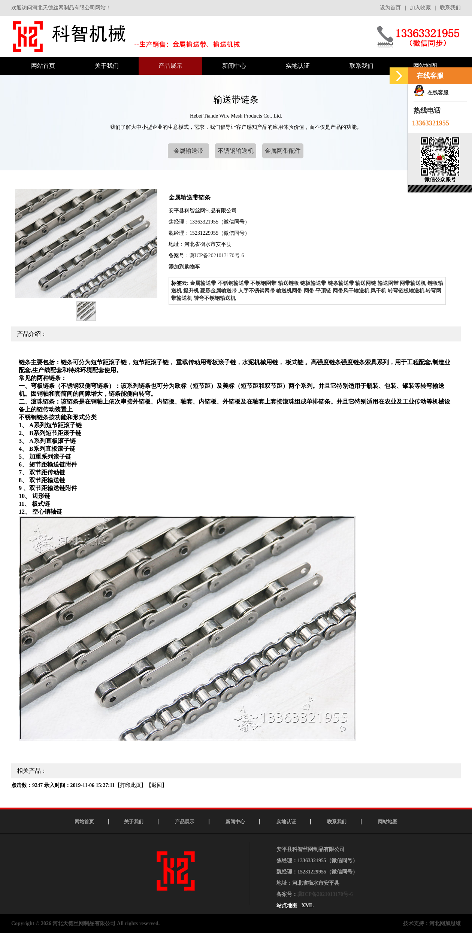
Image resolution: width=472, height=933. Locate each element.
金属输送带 (188, 151)
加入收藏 (420, 7)
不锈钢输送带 (233, 283)
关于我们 (133, 821)
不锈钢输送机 (236, 151)
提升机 (191, 291)
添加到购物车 (184, 267)
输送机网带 (289, 291)
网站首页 (84, 821)
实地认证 (286, 821)
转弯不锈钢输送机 (215, 298)
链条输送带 (341, 283)
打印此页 (130, 785)
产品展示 (184, 821)
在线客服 (431, 92)
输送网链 (365, 283)
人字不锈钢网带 (256, 291)
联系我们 (450, 7)
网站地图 (387, 821)
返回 (156, 785)
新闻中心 (235, 821)
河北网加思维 (445, 923)
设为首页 (390, 7)
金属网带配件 (283, 151)
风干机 (378, 291)
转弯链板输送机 (406, 291)
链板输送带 (313, 283)
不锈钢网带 (263, 283)
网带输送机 (413, 283)
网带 (309, 291)
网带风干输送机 (351, 291)
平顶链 (323, 291)
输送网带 (388, 283)
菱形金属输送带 (218, 291)
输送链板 (288, 283)
